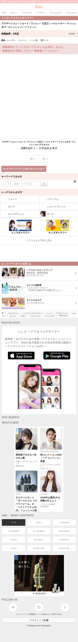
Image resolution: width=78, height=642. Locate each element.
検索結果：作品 (39, 33)
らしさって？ (21, 614)
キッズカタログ (39, 531)
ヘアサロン (13, 540)
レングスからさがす (11, 192)
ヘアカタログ (64, 522)
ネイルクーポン (39, 548)
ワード (45, 40)
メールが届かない (44, 614)
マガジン (39, 522)
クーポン (13, 548)
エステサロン (64, 540)
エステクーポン (64, 548)
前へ (33, 158)
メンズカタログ (13, 531)
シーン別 (33, 40)
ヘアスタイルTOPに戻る (39, 240)
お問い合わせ (57, 614)
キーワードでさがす (11, 176)
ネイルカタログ (64, 531)
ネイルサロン (39, 540)
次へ (45, 158)
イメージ (22, 40)
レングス (11, 40)
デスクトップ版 (39, 620)
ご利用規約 (31, 614)
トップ (13, 522)
